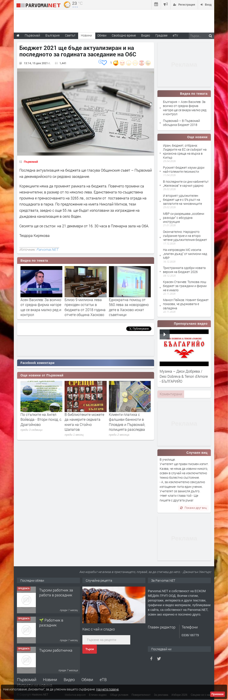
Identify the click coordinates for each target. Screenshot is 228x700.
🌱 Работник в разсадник (51, 622)
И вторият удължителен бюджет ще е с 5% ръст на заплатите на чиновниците (182, 199)
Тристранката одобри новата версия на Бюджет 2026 (184, 270)
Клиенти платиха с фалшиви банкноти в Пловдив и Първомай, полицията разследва (127, 422)
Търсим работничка (55, 650)
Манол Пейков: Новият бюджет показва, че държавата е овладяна (186, 304)
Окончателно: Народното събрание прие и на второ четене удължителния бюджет (185, 236)
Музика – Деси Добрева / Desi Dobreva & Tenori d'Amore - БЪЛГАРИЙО (184, 376)
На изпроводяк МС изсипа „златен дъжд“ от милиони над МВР (185, 254)
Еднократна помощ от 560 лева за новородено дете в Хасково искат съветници (129, 307)
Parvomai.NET (47, 249)
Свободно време (124, 35)
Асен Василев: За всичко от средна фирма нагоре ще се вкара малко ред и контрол (40, 307)
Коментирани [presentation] (171, 394)
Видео (69, 679)
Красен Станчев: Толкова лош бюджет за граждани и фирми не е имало (185, 286)
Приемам (218, 694)
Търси (90, 649)
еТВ (103, 679)
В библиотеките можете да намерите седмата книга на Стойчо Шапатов (84, 422)
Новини (86, 35)
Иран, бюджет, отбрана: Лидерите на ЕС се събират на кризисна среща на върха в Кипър (185, 151)
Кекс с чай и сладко (98, 629)
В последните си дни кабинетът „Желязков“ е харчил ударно (186, 183)
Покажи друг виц (193, 507)
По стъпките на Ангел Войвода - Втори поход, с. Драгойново (41, 419)
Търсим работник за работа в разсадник (56, 592)
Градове (161, 35)
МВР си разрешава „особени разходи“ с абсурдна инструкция (183, 217)
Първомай (31, 162)
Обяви (87, 679)
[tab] (170, 394)
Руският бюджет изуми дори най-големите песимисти (183, 169)
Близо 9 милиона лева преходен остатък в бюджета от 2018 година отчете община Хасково (85, 307)
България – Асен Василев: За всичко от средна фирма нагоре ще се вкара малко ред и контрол (184, 108)
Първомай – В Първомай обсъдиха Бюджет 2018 (181, 123)
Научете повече (107, 689)
